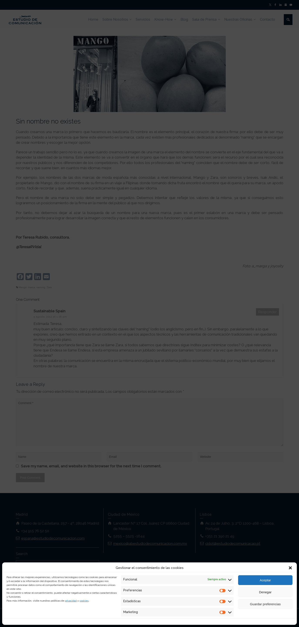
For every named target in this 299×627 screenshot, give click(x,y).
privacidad (71, 600)
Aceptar (265, 580)
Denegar (265, 592)
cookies (84, 600)
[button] (290, 568)
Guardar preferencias (265, 604)
